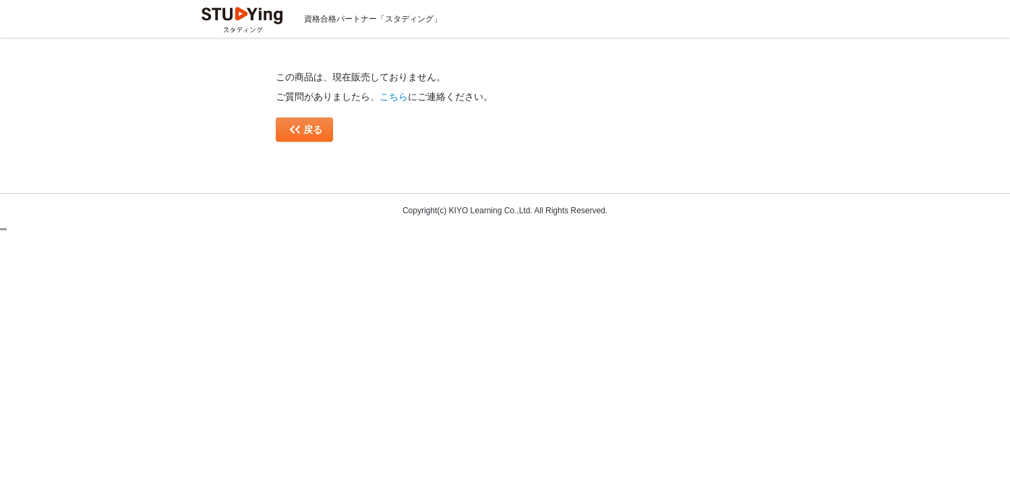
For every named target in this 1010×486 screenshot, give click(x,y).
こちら (394, 96)
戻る (305, 129)
